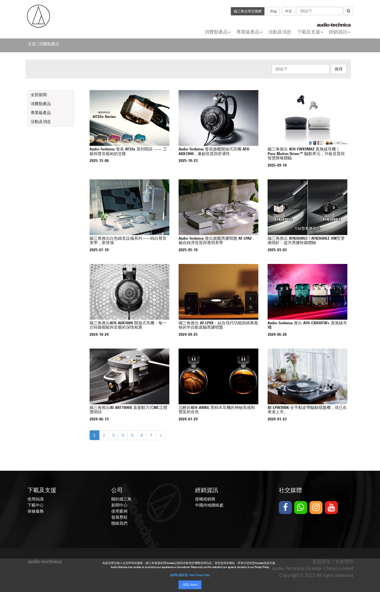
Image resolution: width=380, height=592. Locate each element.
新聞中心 (119, 505)
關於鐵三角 (121, 499)
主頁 (32, 44)
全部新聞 (39, 94)
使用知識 (35, 499)
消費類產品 (218, 31)
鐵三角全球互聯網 (248, 11)
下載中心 (35, 505)
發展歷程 (119, 517)
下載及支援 (310, 31)
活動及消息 (279, 31)
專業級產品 (249, 31)
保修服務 (35, 511)
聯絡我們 (119, 523)
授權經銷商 (205, 499)
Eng (273, 11)
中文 (288, 11)
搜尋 (339, 69)
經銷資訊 (339, 31)
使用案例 (119, 511)
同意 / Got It (190, 585)
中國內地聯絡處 (209, 505)
